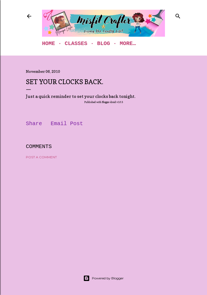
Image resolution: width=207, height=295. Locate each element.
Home (48, 43)
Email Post (67, 124)
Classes (76, 43)
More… (128, 43)
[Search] (178, 15)
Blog (103, 43)
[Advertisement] (103, 210)
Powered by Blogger (103, 278)
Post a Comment (41, 157)
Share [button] (34, 124)
